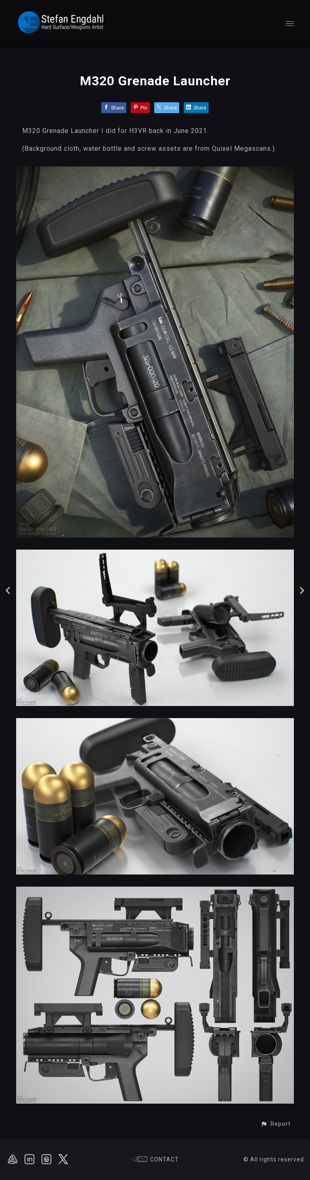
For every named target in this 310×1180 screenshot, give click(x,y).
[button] (275, 1124)
